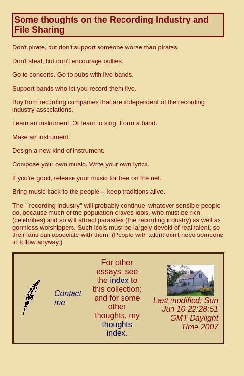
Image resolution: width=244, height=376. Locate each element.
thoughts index (117, 328)
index (119, 280)
